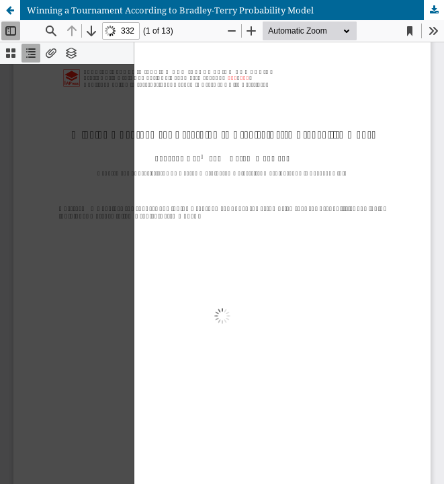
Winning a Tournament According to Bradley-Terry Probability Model (170, 10)
